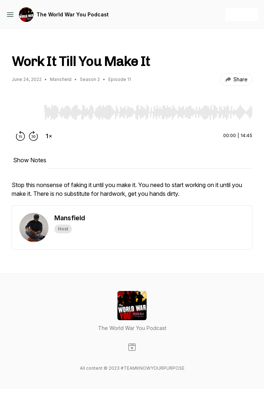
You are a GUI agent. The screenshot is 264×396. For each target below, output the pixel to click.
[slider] (148, 112)
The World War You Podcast (72, 14)
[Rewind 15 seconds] (20, 136)
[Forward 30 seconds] (33, 136)
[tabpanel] (132, 192)
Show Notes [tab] (29, 160)
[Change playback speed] (49, 136)
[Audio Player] (148, 110)
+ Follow (241, 14)
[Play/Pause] (26, 112)
